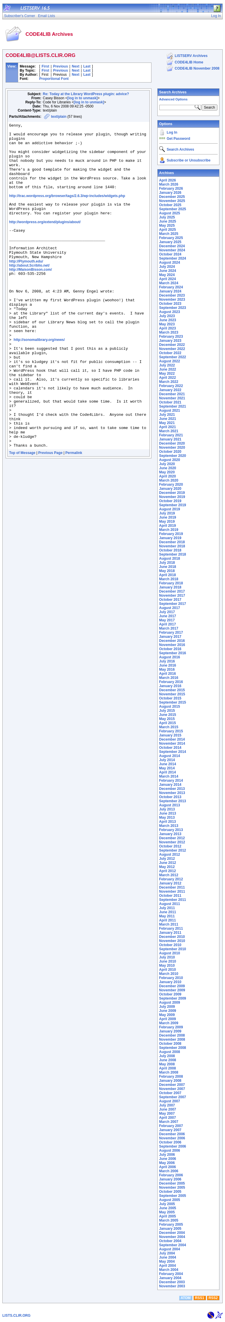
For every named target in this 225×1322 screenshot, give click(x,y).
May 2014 (167, 768)
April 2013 (167, 822)
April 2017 (167, 624)
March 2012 (168, 875)
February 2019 (171, 534)
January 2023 (170, 341)
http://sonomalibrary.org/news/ (39, 379)
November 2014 (172, 743)
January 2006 (170, 1179)
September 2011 (172, 900)
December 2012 (172, 838)
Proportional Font (54, 79)
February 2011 (171, 928)
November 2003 (172, 1286)
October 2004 (170, 1241)
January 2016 (170, 686)
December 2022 (172, 345)
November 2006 (172, 1138)
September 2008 (172, 1048)
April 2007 (167, 1118)
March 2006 (168, 1171)
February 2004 (171, 1274)
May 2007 (167, 1113)
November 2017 (172, 595)
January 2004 (170, 1278)
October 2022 (170, 353)
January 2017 (170, 637)
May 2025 (167, 225)
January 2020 (170, 489)
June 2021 (167, 419)
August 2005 (169, 1200)
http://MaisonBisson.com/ (30, 295)
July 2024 (167, 267)
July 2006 (167, 1155)
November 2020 (172, 447)
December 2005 (172, 1183)
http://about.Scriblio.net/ (29, 291)
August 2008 (169, 1052)
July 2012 (167, 859)
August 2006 (169, 1150)
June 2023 (167, 320)
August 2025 (169, 213)
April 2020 (167, 476)
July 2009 (167, 1007)
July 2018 (167, 563)
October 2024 (170, 254)
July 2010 (167, 957)
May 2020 (167, 472)
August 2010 (169, 953)
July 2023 (167, 316)
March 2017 (168, 628)
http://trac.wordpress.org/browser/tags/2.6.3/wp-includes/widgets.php (67, 210)
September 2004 (172, 1245)
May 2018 (167, 571)
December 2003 (172, 1282)
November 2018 (172, 546)
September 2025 (172, 209)
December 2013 (172, 789)
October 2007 (170, 1093)
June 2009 (167, 1011)
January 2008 (170, 1081)
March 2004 (168, 1270)
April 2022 (167, 378)
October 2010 (170, 945)
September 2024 (172, 258)
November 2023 (172, 299)
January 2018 (170, 587)
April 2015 (167, 723)
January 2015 (170, 735)
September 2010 (172, 949)
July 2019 (167, 513)
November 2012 (172, 842)
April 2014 (167, 772)
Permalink (73, 514)
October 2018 (170, 550)
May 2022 (167, 373)
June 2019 (167, 517)
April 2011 (167, 920)
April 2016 (167, 674)
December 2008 (172, 1035)
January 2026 (170, 193)
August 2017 (169, 608)
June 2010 (167, 961)
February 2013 (171, 830)
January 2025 (170, 242)
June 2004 (167, 1257)
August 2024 (169, 262)
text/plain (59, 117)
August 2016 (169, 657)
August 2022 (169, 361)
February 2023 (171, 336)
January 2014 (170, 785)
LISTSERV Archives (191, 56)
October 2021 (170, 402)
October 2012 (170, 846)
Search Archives (173, 92)
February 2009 (171, 1027)
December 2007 (172, 1085)
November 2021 (172, 398)
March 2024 (168, 283)
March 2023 (168, 332)
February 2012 (171, 879)
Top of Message (22, 514)
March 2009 (168, 1023)
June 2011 (167, 912)
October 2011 (170, 896)
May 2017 (167, 620)
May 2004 (167, 1261)
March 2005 (168, 1220)
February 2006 (171, 1175)
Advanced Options (173, 99)
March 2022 (168, 382)
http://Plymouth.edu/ (26, 287)
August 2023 (169, 312)
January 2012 (170, 883)
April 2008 (167, 1068)
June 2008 (167, 1060)
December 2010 (172, 937)
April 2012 (167, 871)
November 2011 (172, 891)
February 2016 (171, 682)
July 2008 (167, 1056)
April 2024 (167, 279)
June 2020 (167, 468)
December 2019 (172, 493)
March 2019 (168, 530)
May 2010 (167, 965)
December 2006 (172, 1134)
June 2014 (167, 764)
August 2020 (169, 460)
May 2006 (167, 1163)
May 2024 (167, 275)
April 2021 (167, 427)
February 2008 (171, 1076)
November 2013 (172, 793)
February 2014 (171, 780)
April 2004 (167, 1266)
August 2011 (169, 904)
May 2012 (167, 867)
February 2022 (171, 386)
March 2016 (168, 678)
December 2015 (172, 690)
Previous (60, 66)
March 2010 (168, 974)
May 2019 (167, 521)
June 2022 (167, 369)
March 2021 (168, 431)
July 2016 (167, 661)
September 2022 (172, 357)
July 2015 (167, 711)
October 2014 (170, 748)
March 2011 (168, 924)
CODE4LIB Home (189, 62)
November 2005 (172, 1187)
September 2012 (172, 850)
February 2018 (171, 583)
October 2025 (170, 205)
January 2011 (170, 933)
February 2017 (171, 632)
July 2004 (167, 1253)
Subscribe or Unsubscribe (188, 160)
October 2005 (170, 1192)
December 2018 (172, 542)
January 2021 (170, 439)
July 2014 (167, 760)
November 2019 (172, 497)
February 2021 (171, 435)
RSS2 (213, 1298)
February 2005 (171, 1224)
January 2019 (170, 538)
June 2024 (167, 271)
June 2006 (167, 1159)
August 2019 (169, 509)
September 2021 (172, 406)
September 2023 (172, 308)
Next (75, 66)
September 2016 (172, 653)
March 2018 (168, 579)
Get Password (178, 139)
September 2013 (172, 801)
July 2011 (167, 908)
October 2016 (170, 649)
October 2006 (170, 1142)
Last (87, 66)
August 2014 (169, 756)
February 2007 (171, 1126)
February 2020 (171, 484)
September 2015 (172, 702)
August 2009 (169, 1002)
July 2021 (167, 415)
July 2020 (167, 464)
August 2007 (169, 1101)
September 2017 (172, 604)
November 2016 (172, 645)
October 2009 (170, 994)
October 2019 (170, 501)
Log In (172, 132)
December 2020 (172, 443)
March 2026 (168, 184)
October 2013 (170, 797)
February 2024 (171, 287)
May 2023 (167, 324)
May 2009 (167, 1015)
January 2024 (170, 291)
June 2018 (167, 567)
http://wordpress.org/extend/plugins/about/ (45, 240)
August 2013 (169, 805)
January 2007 (170, 1130)
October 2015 (170, 698)
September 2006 (172, 1146)
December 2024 (172, 246)
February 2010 (171, 978)
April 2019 (167, 526)
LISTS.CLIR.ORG (16, 1315)
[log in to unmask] (82, 98)
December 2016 (172, 641)
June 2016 (167, 665)
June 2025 (167, 221)
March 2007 (168, 1122)
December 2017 (172, 591)
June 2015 (167, 715)
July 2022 (167, 365)
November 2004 (172, 1237)
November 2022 (172, 349)
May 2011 (167, 916)
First (45, 66)
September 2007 (172, 1097)
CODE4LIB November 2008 (197, 68)
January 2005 (170, 1229)
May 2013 (167, 817)
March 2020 (168, 480)
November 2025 (172, 201)
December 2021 (172, 394)
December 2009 (172, 986)
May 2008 (167, 1064)
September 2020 (172, 456)
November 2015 (172, 694)
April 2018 (167, 575)
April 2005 (167, 1216)
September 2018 (172, 554)
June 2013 (167, 813)
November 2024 (172, 250)
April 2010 (167, 970)
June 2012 (167, 863)
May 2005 (167, 1212)
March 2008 (168, 1072)
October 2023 (170, 304)
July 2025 (167, 217)
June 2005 (167, 1208)
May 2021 (167, 423)
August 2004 (169, 1249)
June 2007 (167, 1109)
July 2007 (167, 1105)
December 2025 (172, 197)
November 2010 (172, 941)
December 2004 (172, 1233)
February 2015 (171, 731)
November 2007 (172, 1089)
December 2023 (172, 295)
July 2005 (167, 1204)
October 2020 (170, 452)
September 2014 (172, 752)
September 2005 (172, 1196)
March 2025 (168, 234)
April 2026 (167, 180)
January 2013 (170, 834)
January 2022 (170, 390)
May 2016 (167, 669)
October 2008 (170, 1044)
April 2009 (167, 1019)
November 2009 (172, 990)
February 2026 (171, 188)
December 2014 (172, 739)
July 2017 (167, 612)
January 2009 (170, 1031)
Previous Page (50, 514)
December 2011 (172, 887)
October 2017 (170, 600)
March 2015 (168, 727)
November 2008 (172, 1039)
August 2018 (169, 558)
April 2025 (167, 230)
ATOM (185, 1298)
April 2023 (167, 328)
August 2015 (169, 706)
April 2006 (167, 1167)
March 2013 (168, 826)
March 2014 (168, 776)
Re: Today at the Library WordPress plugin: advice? (86, 94)
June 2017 (167, 616)
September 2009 (172, 998)
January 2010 (170, 982)
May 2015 (167, 719)
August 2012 (169, 854)
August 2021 (169, 410)
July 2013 (167, 809)
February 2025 (171, 238)
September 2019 (172, 505)
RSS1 (199, 1298)
